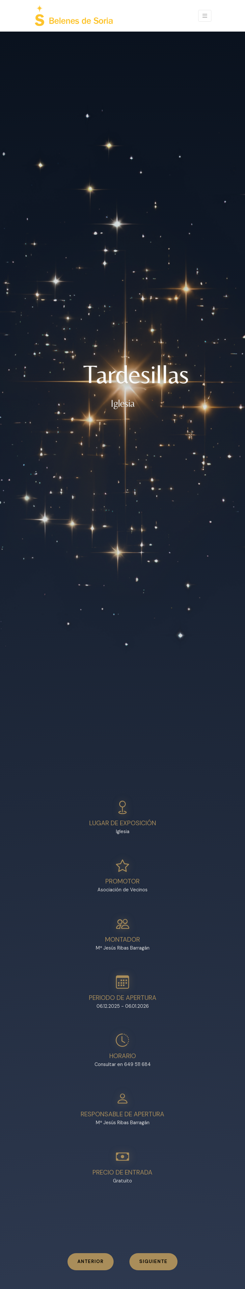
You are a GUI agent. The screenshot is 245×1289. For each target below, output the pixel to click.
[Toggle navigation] (204, 16)
